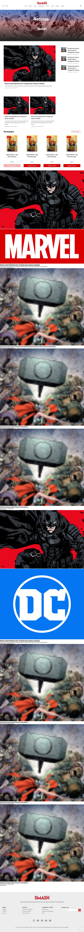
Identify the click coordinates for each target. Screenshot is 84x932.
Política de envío (25, 913)
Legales (24, 907)
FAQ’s (43, 913)
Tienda (62, 6)
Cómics (30, 6)
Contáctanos (45, 909)
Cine (26, 6)
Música (47, 6)
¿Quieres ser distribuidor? (47, 911)
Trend (52, 6)
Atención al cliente (47, 907)
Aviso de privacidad (26, 911)
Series (35, 6)
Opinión (57, 6)
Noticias (4, 911)
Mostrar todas (75, 131)
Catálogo (4, 909)
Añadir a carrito (12, 165)
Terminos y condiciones (27, 909)
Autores (4, 913)
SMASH (4, 907)
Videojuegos (41, 6)
